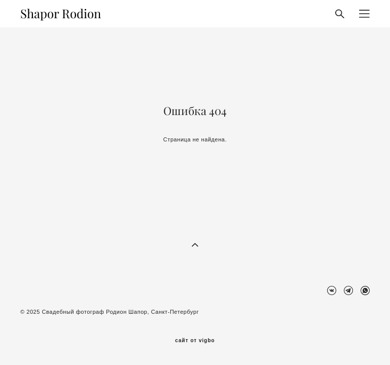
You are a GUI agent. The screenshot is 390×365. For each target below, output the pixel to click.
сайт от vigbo (195, 340)
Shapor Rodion (60, 14)
